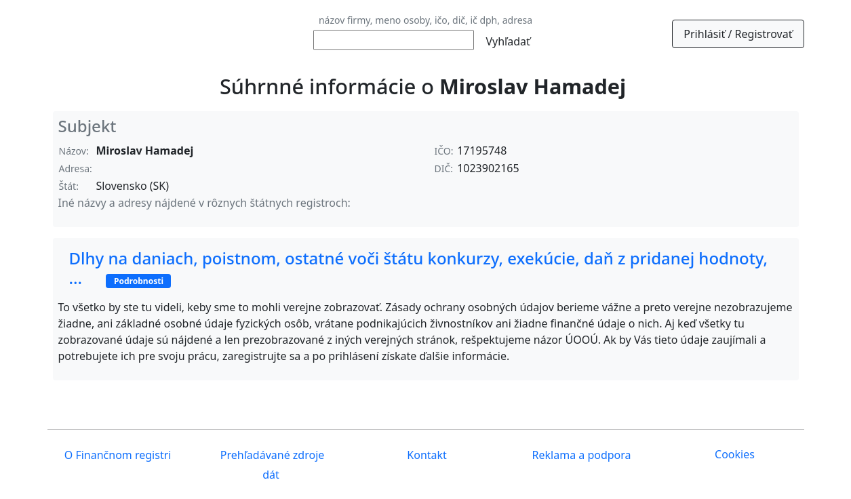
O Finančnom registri (117, 454)
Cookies (735, 454)
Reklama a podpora (580, 454)
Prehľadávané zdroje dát (271, 464)
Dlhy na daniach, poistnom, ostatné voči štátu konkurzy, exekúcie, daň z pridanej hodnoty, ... (418, 268)
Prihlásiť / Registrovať (738, 33)
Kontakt (425, 454)
